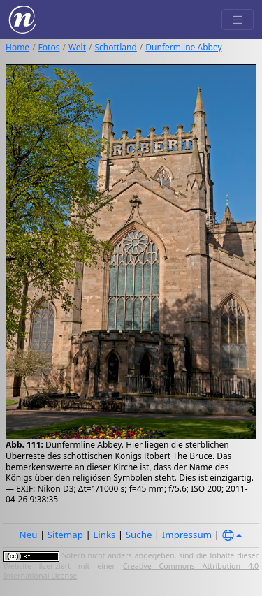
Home (17, 47)
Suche (139, 534)
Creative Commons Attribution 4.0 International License (131, 571)
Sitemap (65, 534)
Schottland (116, 47)
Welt (77, 47)
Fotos (49, 47)
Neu (29, 534)
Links (104, 534)
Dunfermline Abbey (183, 47)
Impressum (187, 534)
